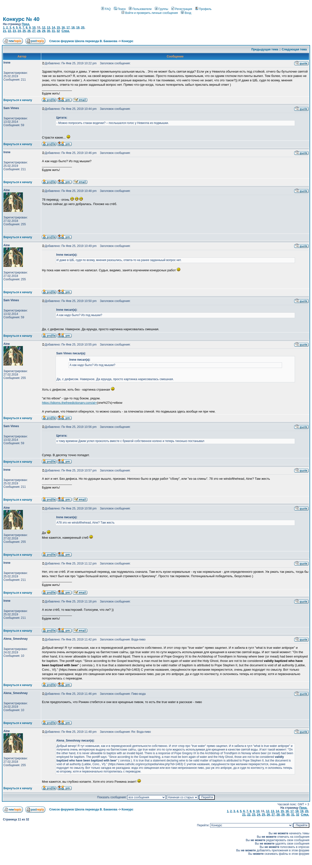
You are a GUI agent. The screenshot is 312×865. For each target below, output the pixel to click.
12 (43, 27)
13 (48, 27)
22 (9, 31)
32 (58, 31)
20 (82, 27)
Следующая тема (294, 49)
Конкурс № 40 (21, 19)
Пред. (26, 24)
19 (77, 27)
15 (58, 27)
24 (19, 31)
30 (48, 31)
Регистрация (181, 9)
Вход (186, 13)
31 (53, 31)
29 (43, 31)
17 (67, 27)
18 (72, 27)
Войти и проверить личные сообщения (149, 13)
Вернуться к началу (17, 100)
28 (38, 31)
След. (65, 31)
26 (28, 31)
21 (4, 31)
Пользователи (140, 9)
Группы (161, 9)
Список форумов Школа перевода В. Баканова (83, 41)
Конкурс (127, 41)
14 (53, 27)
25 (24, 31)
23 (14, 31)
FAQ (106, 9)
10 (33, 27)
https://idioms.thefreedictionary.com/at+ (69, 402)
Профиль (203, 9)
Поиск (120, 9)
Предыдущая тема (264, 49)
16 (63, 27)
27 (33, 31)
